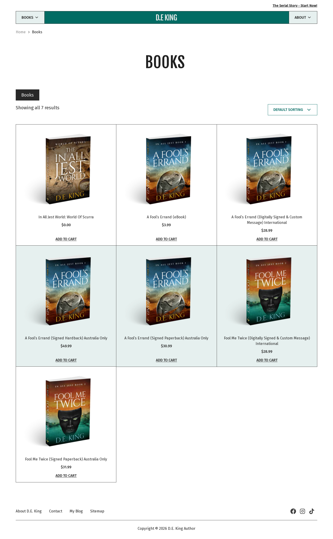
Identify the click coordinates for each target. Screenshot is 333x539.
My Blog (76, 511)
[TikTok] (311, 511)
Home (21, 32)
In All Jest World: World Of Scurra (66, 220)
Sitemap (97, 511)
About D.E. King (29, 511)
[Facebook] (293, 511)
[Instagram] (302, 511)
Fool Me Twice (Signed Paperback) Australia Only (66, 468)
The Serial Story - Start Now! (293, 5)
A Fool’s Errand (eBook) (166, 220)
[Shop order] (292, 109)
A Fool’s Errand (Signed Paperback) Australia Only (166, 344)
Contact (55, 511)
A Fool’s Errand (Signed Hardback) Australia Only (66, 344)
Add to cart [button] (66, 242)
